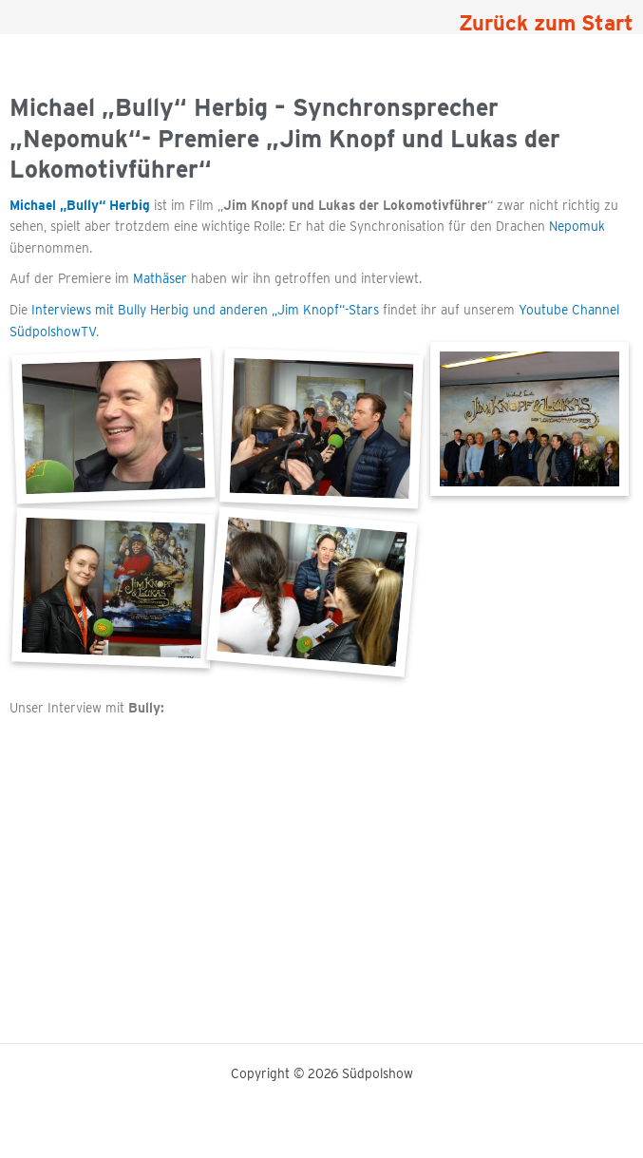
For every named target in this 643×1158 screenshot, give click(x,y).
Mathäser (160, 278)
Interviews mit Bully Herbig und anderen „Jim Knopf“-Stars (205, 309)
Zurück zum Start (546, 22)
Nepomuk (577, 226)
